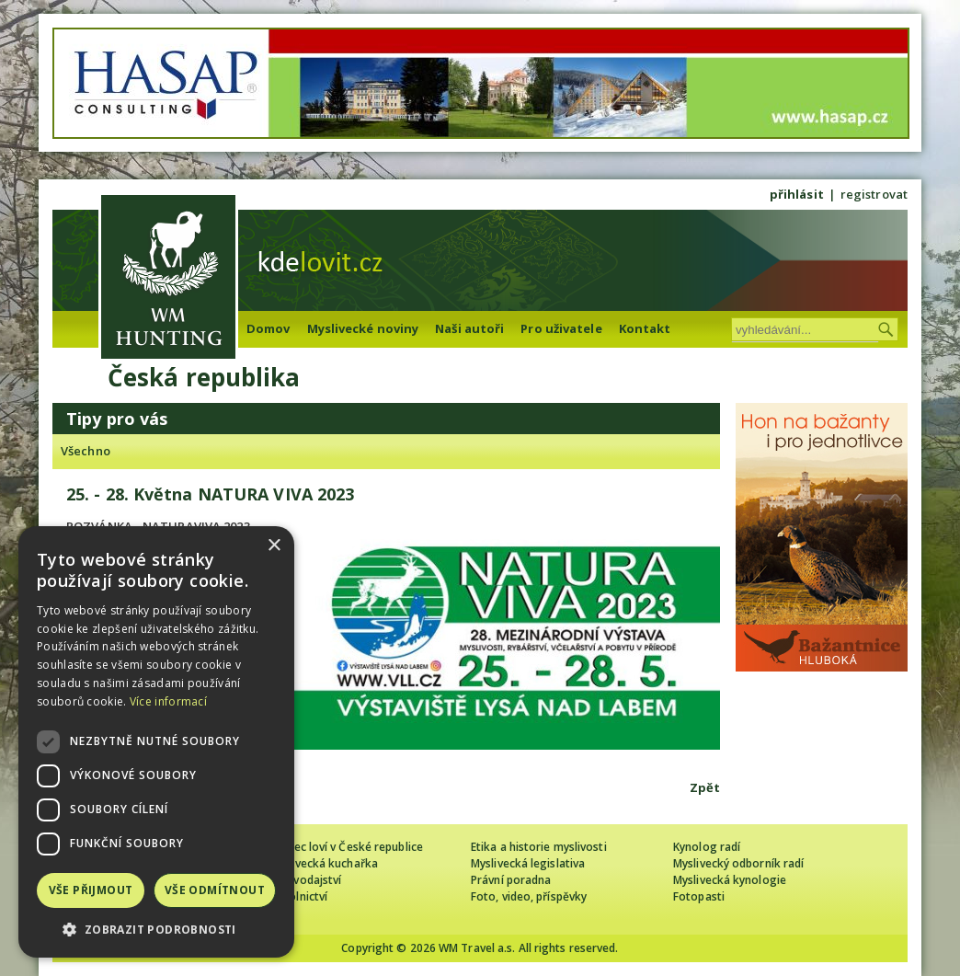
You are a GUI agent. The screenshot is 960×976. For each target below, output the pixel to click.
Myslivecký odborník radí (738, 863)
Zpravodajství (305, 880)
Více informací (168, 701)
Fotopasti (699, 896)
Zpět (705, 787)
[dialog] (156, 742)
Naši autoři (469, 328)
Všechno (85, 450)
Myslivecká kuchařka (323, 863)
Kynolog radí (706, 847)
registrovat (874, 194)
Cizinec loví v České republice (346, 847)
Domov (268, 328)
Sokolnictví (298, 896)
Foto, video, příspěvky (529, 896)
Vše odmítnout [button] (215, 890)
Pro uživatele (560, 328)
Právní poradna (511, 880)
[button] (156, 929)
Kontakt (645, 328)
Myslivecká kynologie (729, 880)
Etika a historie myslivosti (539, 847)
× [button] (273, 546)
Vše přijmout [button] (91, 890)
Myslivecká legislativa (528, 863)
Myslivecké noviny (363, 328)
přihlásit (797, 194)
